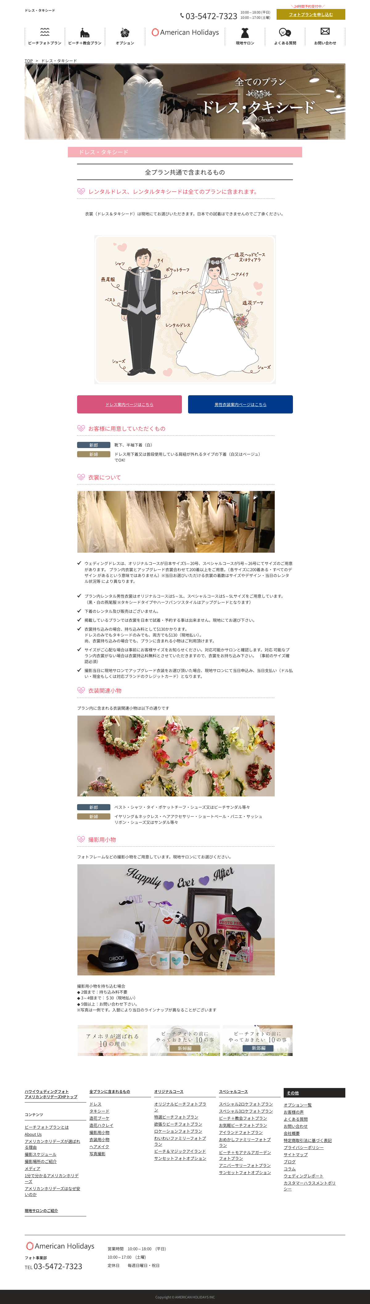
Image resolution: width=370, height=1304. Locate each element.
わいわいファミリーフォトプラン (180, 1141)
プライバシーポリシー (304, 1147)
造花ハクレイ (101, 1125)
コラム (290, 1169)
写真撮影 (97, 1154)
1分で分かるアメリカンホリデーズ (52, 1178)
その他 (293, 1093)
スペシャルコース (233, 1091)
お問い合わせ (296, 1126)
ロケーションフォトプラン (178, 1131)
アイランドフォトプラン (241, 1132)
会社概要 (292, 1133)
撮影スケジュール (40, 1154)
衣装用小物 (99, 1139)
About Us (33, 1134)
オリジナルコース (168, 1091)
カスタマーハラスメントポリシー (310, 1186)
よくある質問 (296, 1119)
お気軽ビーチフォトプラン (243, 1125)
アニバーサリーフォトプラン (245, 1165)
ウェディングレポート (303, 1176)
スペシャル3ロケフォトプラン (246, 1111)
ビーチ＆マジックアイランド (180, 1151)
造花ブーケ (99, 1118)
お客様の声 (294, 1112)
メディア (32, 1168)
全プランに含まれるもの (109, 1091)
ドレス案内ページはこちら (129, 404)
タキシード (99, 1111)
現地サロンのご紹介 (41, 1210)
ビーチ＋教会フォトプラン (243, 1118)
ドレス (95, 1104)
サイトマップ (296, 1154)
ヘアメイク (99, 1146)
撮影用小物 (99, 1132)
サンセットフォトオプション (180, 1158)
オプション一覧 (298, 1105)
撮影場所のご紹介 (41, 1161)
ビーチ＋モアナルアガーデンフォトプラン (245, 1155)
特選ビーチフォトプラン (176, 1117)
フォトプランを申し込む (311, 14)
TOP (29, 61)
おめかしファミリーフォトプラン (245, 1142)
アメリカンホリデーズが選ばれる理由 (52, 1144)
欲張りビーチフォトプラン (178, 1124)
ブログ (290, 1162)
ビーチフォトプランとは (47, 1127)
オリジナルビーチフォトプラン (180, 1107)
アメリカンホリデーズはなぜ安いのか (52, 1191)
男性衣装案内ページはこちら (241, 404)
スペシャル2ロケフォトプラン (246, 1104)
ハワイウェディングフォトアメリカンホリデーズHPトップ (51, 1094)
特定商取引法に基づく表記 (308, 1140)
